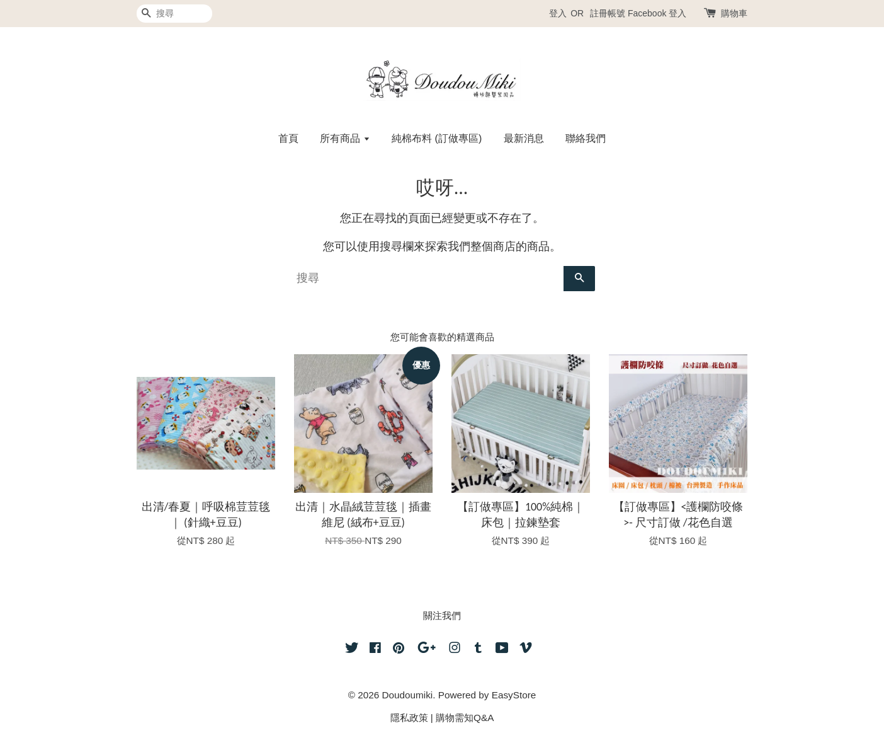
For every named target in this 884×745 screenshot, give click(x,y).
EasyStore (514, 695)
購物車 (734, 13)
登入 (558, 13)
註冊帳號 (607, 13)
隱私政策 (409, 717)
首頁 (288, 138)
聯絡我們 (585, 138)
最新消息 (524, 138)
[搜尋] (174, 13)
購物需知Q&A (465, 717)
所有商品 (345, 138)
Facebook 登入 (657, 13)
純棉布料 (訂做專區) (437, 138)
